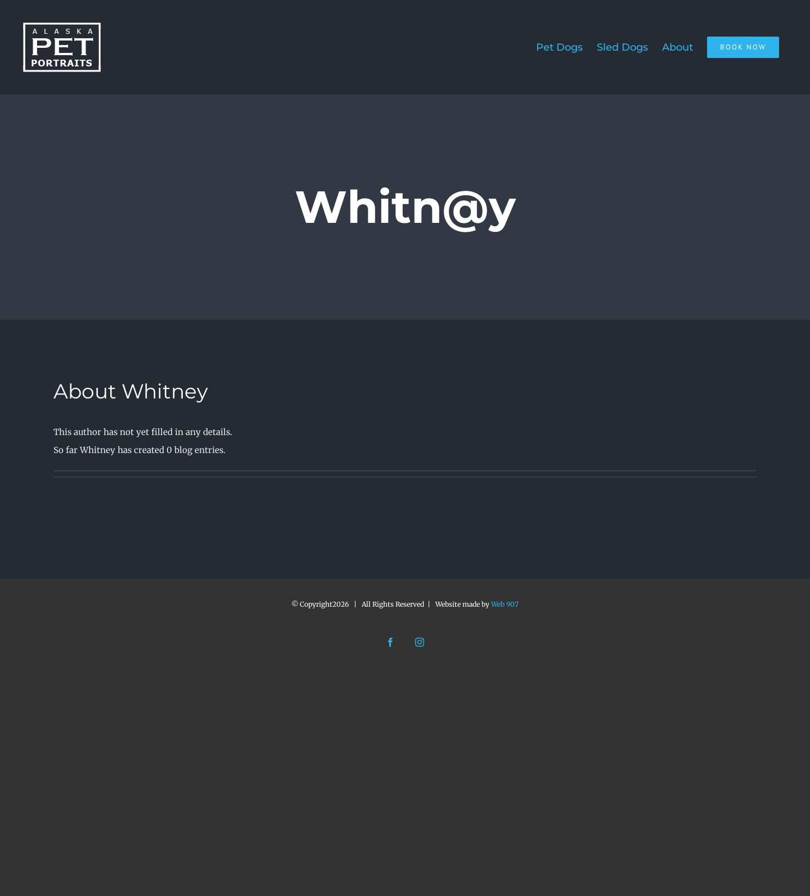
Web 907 (505, 604)
